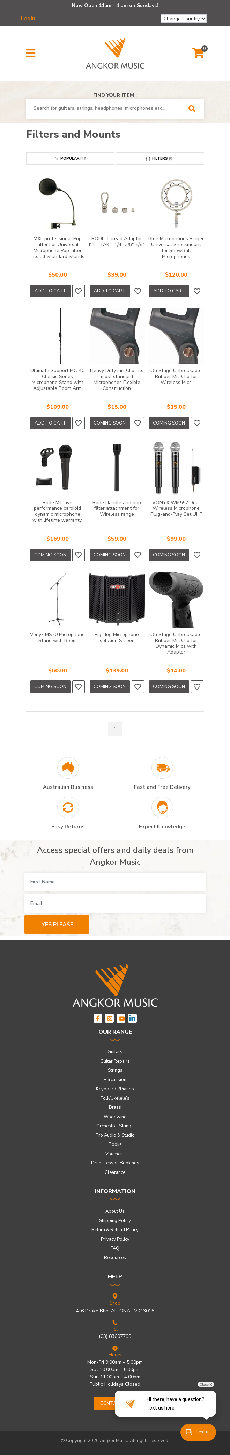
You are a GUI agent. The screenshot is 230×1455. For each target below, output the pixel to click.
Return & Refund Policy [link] (115, 1230)
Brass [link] (115, 1107)
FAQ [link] (115, 1248)
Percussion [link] (115, 1080)
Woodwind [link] (115, 1117)
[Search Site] (194, 109)
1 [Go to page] (115, 729)
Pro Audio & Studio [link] (115, 1135)
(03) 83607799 (115, 1336)
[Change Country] (184, 18)
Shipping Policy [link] (115, 1221)
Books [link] (115, 1144)
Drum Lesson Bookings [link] (115, 1163)
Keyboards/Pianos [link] (115, 1089)
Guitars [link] (115, 1052)
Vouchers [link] (115, 1154)
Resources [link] (115, 1258)
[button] (30, 53)
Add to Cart (50, 291)
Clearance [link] (115, 1172)
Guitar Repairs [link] (115, 1061)
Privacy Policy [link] (115, 1239)
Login (28, 18)
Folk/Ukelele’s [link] (115, 1098)
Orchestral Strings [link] (115, 1126)
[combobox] (105, 108)
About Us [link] (115, 1211)
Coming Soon (110, 423)
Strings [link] (115, 1070)
